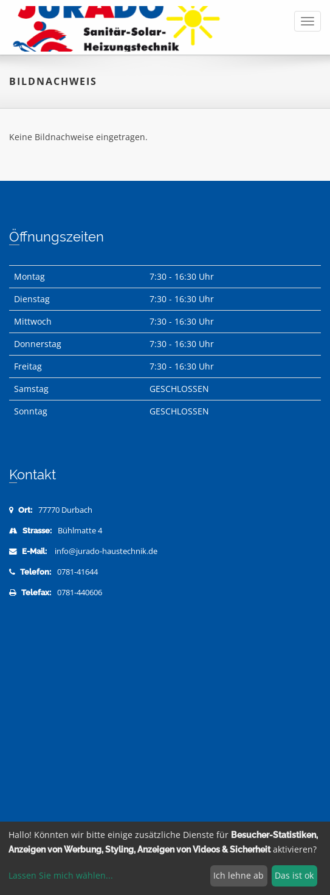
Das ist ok (294, 875)
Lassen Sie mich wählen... (61, 875)
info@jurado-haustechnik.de (106, 551)
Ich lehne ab (238, 875)
